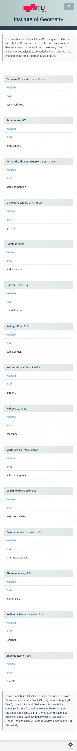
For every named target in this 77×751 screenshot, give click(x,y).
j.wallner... (12, 639)
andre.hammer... (15, 269)
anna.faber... (13, 145)
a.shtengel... (13, 598)
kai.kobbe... (13, 434)
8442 (9, 425)
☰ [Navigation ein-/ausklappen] (69, 6)
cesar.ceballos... (15, 104)
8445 (9, 178)
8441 (9, 466)
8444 (9, 219)
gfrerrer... (11, 228)
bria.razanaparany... (17, 557)
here (36, 43)
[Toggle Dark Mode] (70, 744)
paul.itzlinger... (14, 351)
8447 (9, 137)
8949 (9, 343)
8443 (9, 96)
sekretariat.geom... (17, 475)
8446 (9, 384)
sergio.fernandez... (17, 186)
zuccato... (12, 681)
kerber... (11, 392)
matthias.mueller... (17, 516)
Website (11, 87)
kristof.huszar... (15, 310)
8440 (9, 631)
